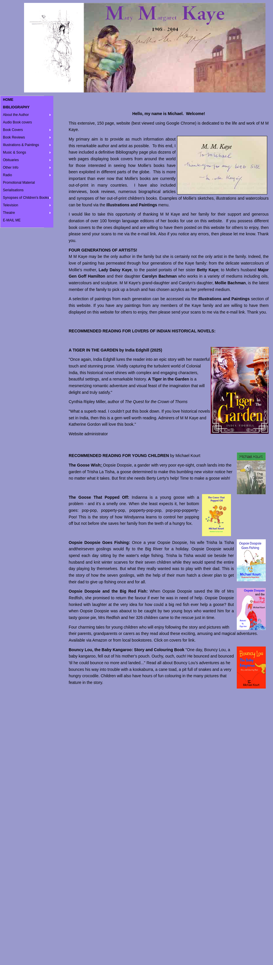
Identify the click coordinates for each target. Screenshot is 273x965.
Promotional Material (19, 183)
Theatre (9, 213)
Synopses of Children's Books (26, 198)
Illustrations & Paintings (21, 145)
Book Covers (13, 130)
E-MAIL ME (12, 220)
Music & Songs (14, 152)
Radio (7, 175)
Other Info (10, 167)
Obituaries (11, 160)
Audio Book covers (17, 122)
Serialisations (13, 190)
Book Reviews (14, 137)
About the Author (16, 115)
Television (10, 205)
